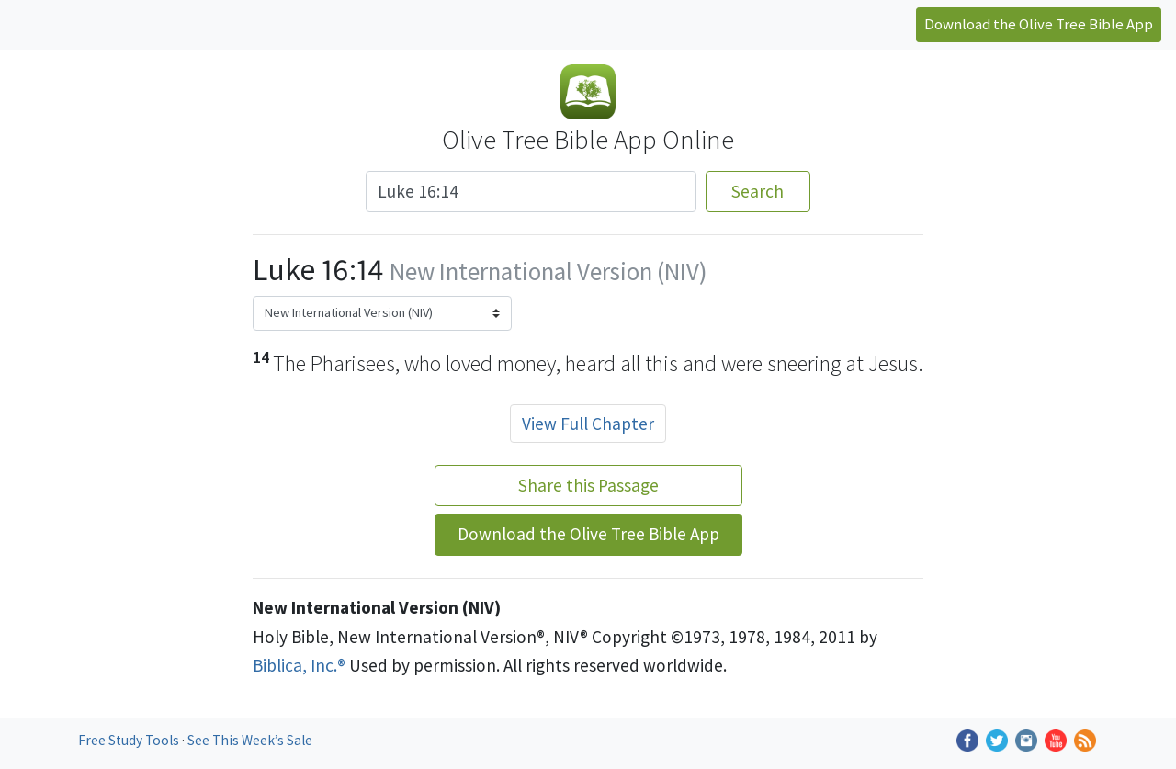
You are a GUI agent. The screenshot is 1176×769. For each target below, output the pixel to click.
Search (757, 191)
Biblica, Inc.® (299, 665)
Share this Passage (588, 485)
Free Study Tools (130, 740)
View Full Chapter (588, 424)
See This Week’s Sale (249, 740)
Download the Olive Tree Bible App (1038, 24)
